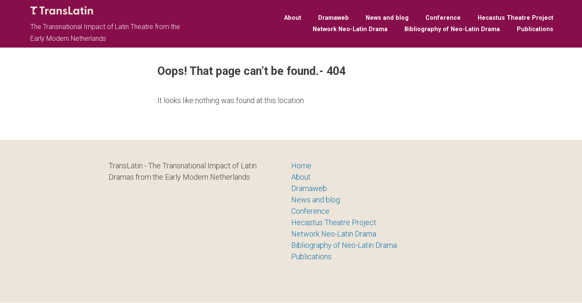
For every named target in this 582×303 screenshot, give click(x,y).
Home (301, 165)
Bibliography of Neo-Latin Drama (452, 29)
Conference (443, 17)
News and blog (387, 17)
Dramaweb (333, 17)
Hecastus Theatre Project (515, 17)
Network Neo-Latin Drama (350, 29)
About (292, 17)
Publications (535, 29)
